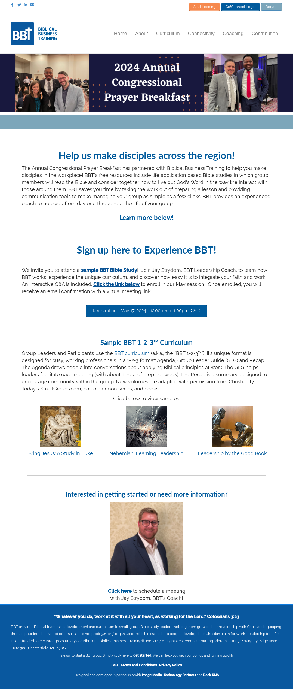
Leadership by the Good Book (232, 453)
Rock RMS (211, 675)
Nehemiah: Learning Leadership (146, 453)
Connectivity (201, 33)
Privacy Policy (170, 665)
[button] (146, 311)
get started (142, 655)
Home (120, 33)
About (141, 33)
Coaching (233, 33)
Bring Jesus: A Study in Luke (60, 453)
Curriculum (168, 33)
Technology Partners (180, 675)
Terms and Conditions (139, 665)
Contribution (265, 33)
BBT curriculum (132, 353)
